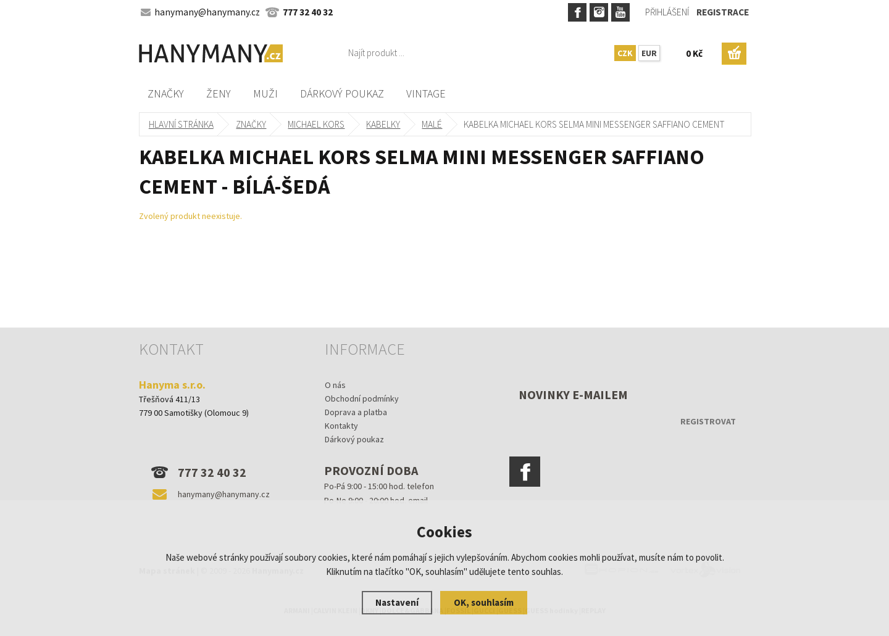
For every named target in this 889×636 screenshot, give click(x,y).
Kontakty (341, 425)
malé (432, 124)
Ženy (218, 93)
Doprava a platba (356, 412)
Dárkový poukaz (342, 93)
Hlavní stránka (181, 124)
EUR (649, 53)
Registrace (722, 12)
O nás (335, 384)
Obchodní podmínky (362, 398)
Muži (265, 93)
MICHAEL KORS (316, 124)
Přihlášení (667, 12)
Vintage (426, 93)
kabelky (384, 124)
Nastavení (397, 602)
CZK (625, 53)
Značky (166, 93)
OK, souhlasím (484, 602)
